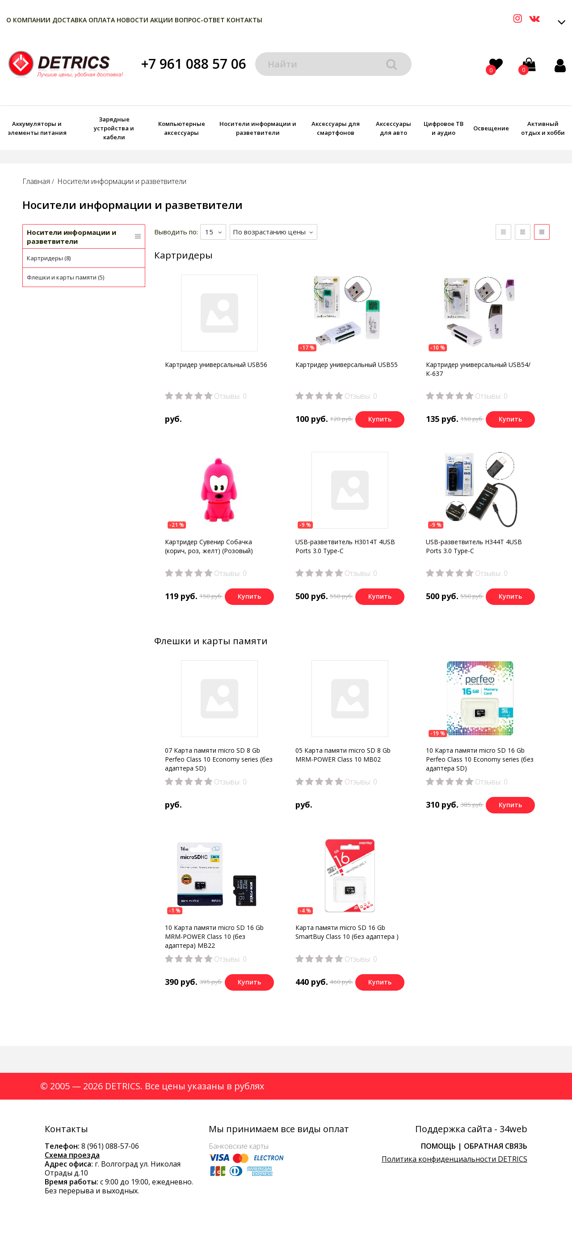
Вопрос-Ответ (200, 20)
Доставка (69, 20)
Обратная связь (495, 1146)
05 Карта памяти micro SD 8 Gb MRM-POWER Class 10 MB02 (343, 754)
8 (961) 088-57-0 (108, 1146)
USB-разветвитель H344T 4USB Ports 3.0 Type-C (474, 546)
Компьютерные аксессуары (181, 128)
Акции (161, 20)
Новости (132, 20)
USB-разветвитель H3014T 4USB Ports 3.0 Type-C (345, 546)
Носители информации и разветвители (257, 128)
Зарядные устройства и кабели (114, 128)
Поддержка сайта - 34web (471, 1129)
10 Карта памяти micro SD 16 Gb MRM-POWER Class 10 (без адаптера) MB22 (214, 936)
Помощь (438, 1146)
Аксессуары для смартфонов (335, 128)
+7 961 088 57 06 (193, 63)
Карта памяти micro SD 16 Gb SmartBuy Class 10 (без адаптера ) (347, 932)
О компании (28, 20)
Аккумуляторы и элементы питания (37, 128)
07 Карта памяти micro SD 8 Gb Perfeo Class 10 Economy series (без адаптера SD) (219, 759)
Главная (36, 181)
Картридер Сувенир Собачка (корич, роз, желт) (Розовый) (209, 546)
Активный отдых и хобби (543, 128)
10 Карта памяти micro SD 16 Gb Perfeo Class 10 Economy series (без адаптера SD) (480, 759)
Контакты (244, 20)
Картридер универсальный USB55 (346, 364)
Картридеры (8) (49, 258)
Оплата (101, 20)
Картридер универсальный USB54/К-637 (478, 369)
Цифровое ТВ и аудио (443, 128)
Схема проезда (72, 1155)
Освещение (491, 128)
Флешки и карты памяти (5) (65, 277)
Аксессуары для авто (393, 128)
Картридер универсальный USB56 (216, 364)
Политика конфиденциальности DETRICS (454, 1159)
